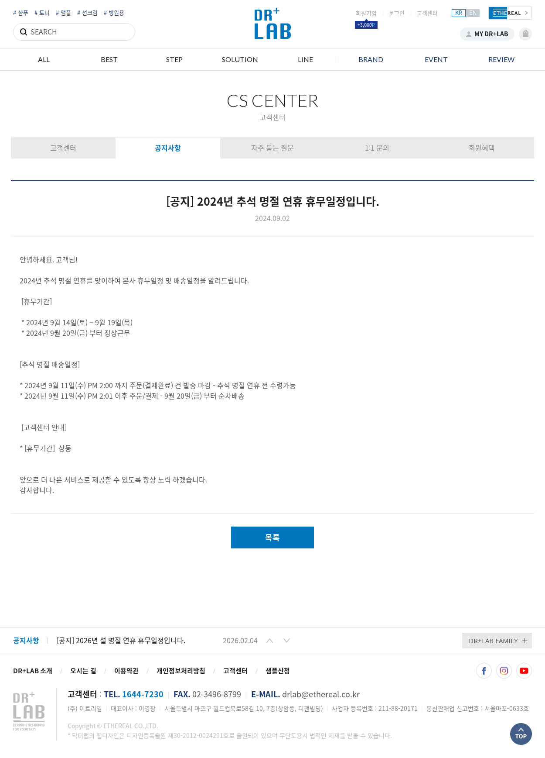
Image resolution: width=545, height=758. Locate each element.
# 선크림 (87, 13)
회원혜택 (482, 148)
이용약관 (126, 671)
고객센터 (427, 13)
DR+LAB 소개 (32, 671)
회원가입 (366, 13)
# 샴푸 (20, 13)
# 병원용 (114, 13)
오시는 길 (83, 671)
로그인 (397, 13)
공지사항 (168, 148)
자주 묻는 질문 (272, 148)
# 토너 (42, 13)
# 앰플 (63, 13)
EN (473, 13)
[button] (269, 640)
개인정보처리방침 (181, 671)
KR (458, 13)
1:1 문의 (377, 148)
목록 (272, 537)
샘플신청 (278, 671)
